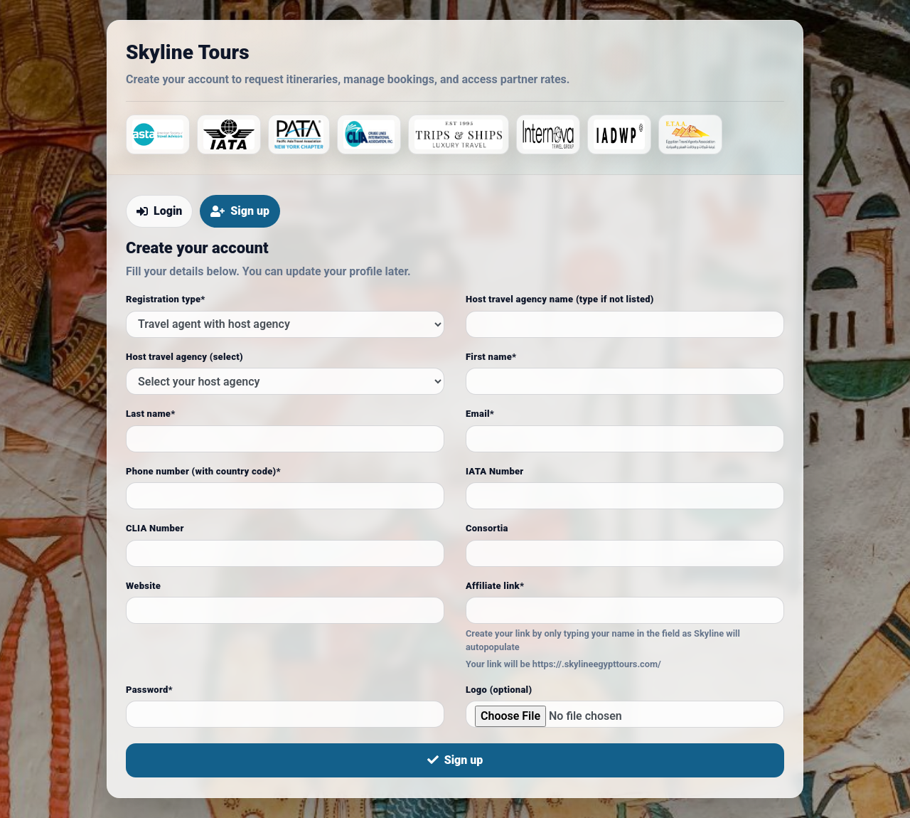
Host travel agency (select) (184, 356)
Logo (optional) (499, 689)
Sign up (455, 760)
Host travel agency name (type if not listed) (560, 299)
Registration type (165, 299)
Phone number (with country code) (203, 471)
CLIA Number (155, 528)
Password (149, 689)
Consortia (487, 528)
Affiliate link (495, 585)
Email (480, 413)
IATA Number (495, 471)
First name (491, 356)
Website (143, 585)
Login (159, 211)
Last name (151, 413)
